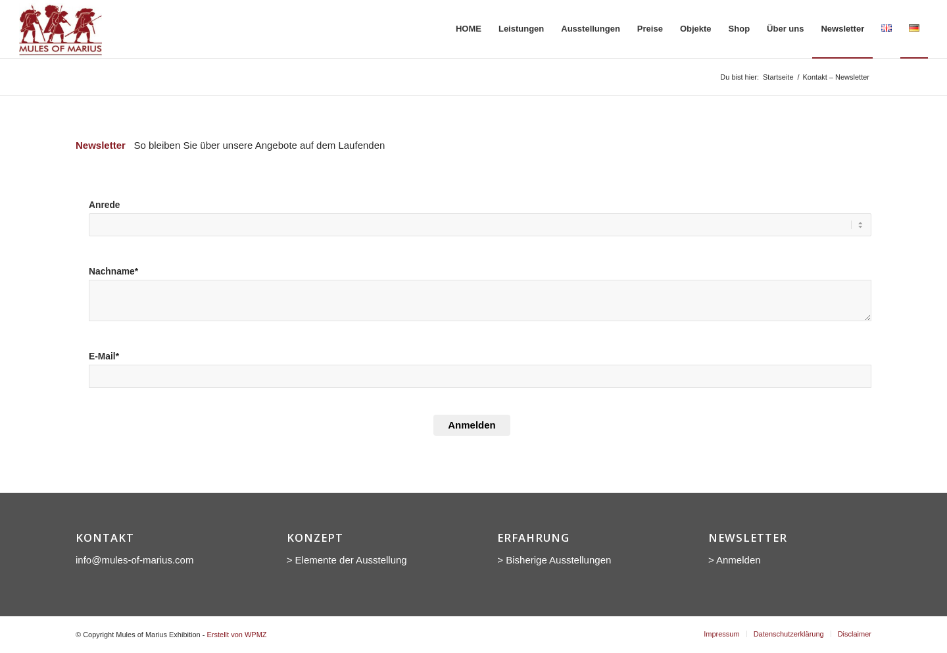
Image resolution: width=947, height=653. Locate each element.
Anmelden (472, 425)
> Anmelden (734, 559)
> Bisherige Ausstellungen (554, 559)
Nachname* (113, 271)
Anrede (104, 205)
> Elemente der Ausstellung (347, 559)
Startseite (778, 77)
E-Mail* (104, 356)
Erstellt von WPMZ (236, 635)
